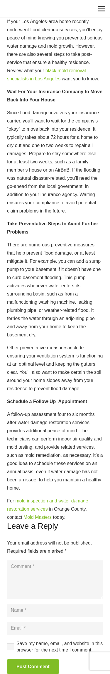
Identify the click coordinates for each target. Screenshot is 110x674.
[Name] (55, 610)
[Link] (12, 9)
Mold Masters (37, 517)
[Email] (55, 628)
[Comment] (55, 579)
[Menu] (101, 8)
